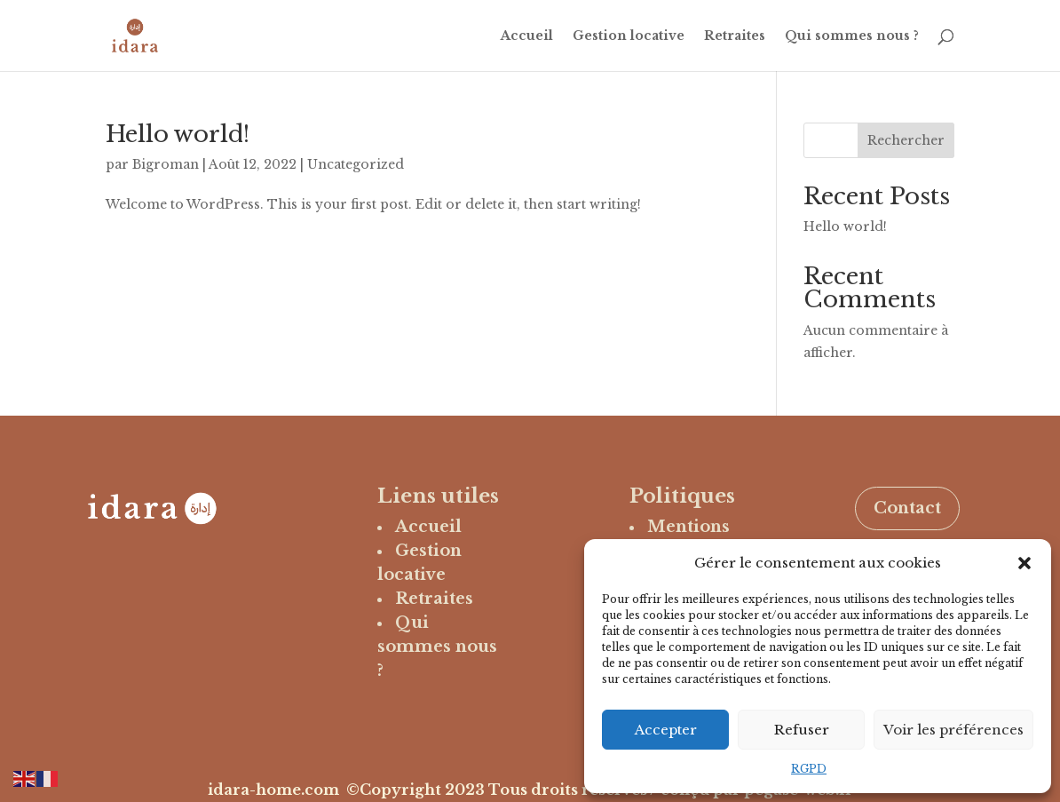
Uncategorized (355, 164)
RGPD (809, 768)
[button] (1024, 563)
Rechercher (906, 140)
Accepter (666, 729)
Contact (907, 508)
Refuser (801, 729)
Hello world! (177, 134)
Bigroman (165, 164)
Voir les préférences (953, 729)
